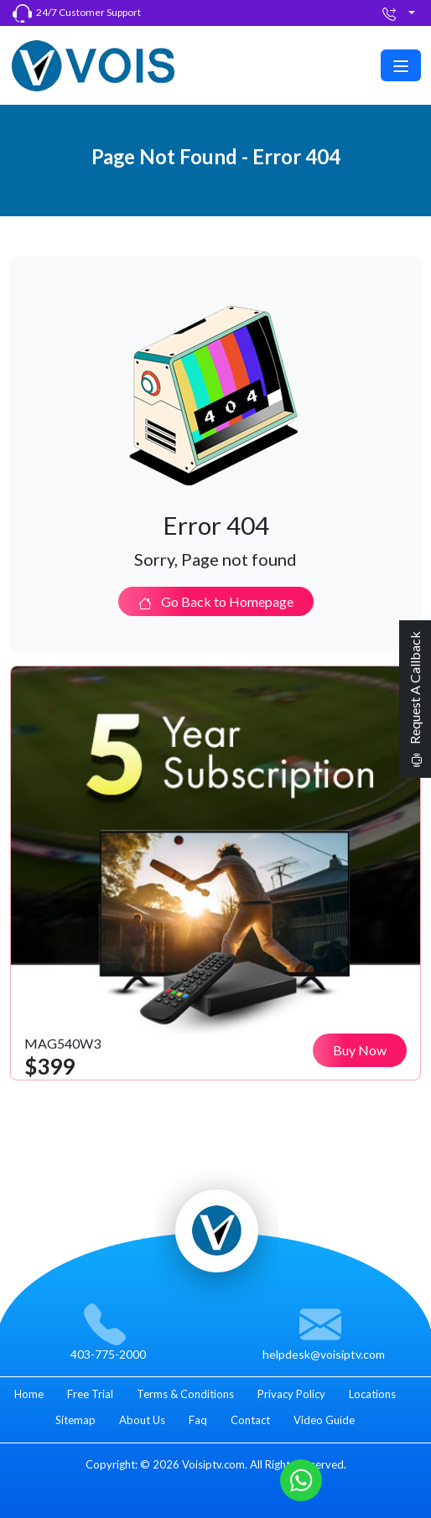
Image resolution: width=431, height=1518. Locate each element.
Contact (250, 1420)
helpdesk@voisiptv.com (323, 1354)
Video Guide (324, 1420)
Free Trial (90, 1394)
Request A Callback (415, 699)
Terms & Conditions (185, 1394)
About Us (142, 1420)
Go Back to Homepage (215, 602)
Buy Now (360, 1050)
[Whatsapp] (301, 1478)
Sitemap (75, 1420)
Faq (198, 1420)
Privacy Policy (291, 1394)
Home (29, 1394)
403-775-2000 (108, 1354)
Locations (372, 1394)
